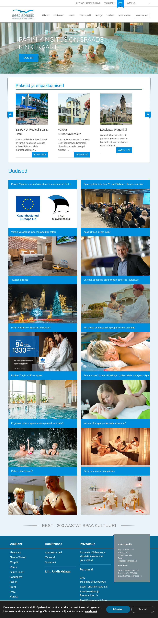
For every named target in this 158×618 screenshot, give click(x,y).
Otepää (14, 562)
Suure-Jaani (17, 572)
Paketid (71, 15)
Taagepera (16, 577)
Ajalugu (99, 15)
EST (120, 3)
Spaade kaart (124, 15)
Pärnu (13, 567)
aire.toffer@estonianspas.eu (130, 576)
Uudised (110, 15)
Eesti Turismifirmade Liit (93, 586)
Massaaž (50, 557)
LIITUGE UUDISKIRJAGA (88, 3)
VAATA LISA (39, 154)
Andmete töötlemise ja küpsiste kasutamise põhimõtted (92, 556)
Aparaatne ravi (53, 552)
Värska (14, 596)
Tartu (13, 586)
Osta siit (28, 57)
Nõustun (118, 609)
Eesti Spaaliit (85, 15)
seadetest (91, 611)
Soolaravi (50, 562)
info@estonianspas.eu (127, 561)
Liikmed (45, 15)
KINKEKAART (142, 15)
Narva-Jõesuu (18, 557)
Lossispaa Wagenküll (113, 129)
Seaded (142, 609)
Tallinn (13, 581)
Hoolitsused (59, 15)
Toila (12, 591)
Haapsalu (15, 552)
